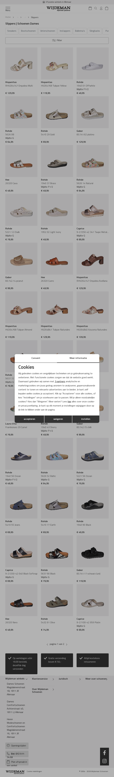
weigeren (58, 419)
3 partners (60, 381)
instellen (85, 419)
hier (69, 402)
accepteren (29, 419)
